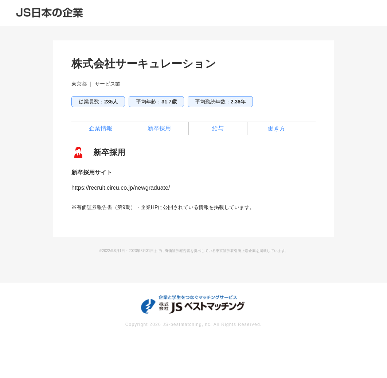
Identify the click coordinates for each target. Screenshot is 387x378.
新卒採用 (159, 128)
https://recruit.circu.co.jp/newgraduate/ (120, 188)
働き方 (276, 128)
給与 (218, 128)
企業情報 (100, 128)
